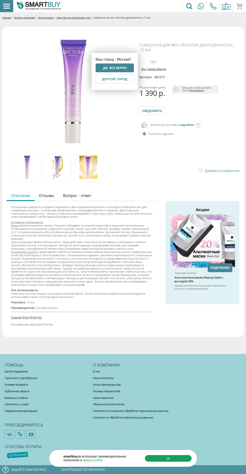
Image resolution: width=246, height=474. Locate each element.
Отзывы (46, 195)
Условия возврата (16, 384)
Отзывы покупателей (106, 391)
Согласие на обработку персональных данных (123, 417)
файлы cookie (93, 460)
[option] (27, 168)
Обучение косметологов (108, 404)
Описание (20, 195)
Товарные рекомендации (21, 411)
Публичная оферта (17, 391)
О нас (96, 371)
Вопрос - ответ (77, 195)
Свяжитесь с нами (17, 404)
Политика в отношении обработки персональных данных (130, 411)
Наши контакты (103, 378)
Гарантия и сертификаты (21, 378)
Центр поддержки (16, 371)
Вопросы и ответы (16, 398)
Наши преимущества (107, 384)
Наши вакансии (103, 398)
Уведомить (152, 111)
